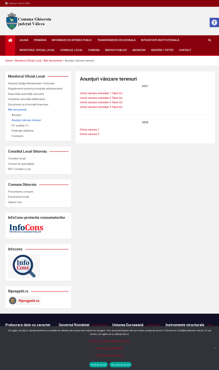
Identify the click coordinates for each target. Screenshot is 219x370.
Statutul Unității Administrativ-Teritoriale (31, 83)
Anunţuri (139, 50)
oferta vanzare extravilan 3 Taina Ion (101, 102)
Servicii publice (116, 50)
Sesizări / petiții (162, 50)
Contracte (17, 136)
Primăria (40, 40)
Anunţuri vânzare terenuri (26, 120)
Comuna (94, 50)
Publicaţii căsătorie (23, 130)
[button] (214, 22)
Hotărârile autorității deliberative (26, 99)
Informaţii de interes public (72, 40)
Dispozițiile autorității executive (26, 94)
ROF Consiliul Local (19, 169)
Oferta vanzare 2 (89, 134)
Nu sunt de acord (120, 364)
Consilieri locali (17, 158)
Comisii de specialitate (21, 163)
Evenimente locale (18, 196)
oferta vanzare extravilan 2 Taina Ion (101, 97)
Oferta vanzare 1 (89, 129)
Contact (185, 50)
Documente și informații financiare (28, 104)
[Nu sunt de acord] (214, 348)
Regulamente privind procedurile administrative (35, 88)
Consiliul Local (71, 50)
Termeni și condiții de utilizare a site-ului (109, 341)
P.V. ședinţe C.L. (21, 125)
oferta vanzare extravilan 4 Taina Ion (101, 107)
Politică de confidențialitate (109, 348)
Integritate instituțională (160, 40)
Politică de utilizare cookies (109, 355)
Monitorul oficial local (37, 50)
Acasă (24, 40)
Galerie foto (15, 202)
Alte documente (17, 109)
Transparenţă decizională (116, 40)
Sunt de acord (98, 364)
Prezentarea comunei (20, 191)
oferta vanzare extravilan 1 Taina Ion (101, 93)
